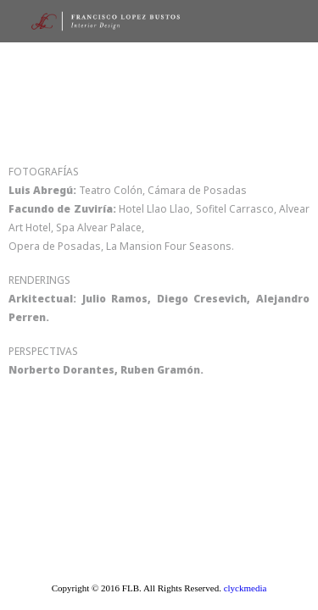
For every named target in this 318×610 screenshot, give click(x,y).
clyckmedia (245, 588)
